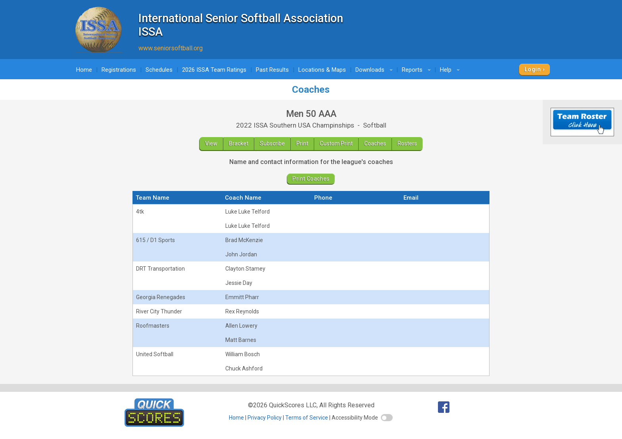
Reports (417, 69)
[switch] (387, 417)
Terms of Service (306, 417)
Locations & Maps (322, 69)
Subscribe (272, 143)
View (211, 143)
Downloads (375, 69)
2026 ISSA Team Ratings (214, 69)
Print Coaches (310, 179)
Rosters (407, 143)
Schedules (159, 69)
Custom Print (336, 143)
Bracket (238, 143)
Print (302, 143)
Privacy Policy (265, 417)
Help (451, 69)
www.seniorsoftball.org (170, 48)
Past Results (272, 69)
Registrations (119, 69)
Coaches (375, 143)
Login (532, 69)
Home (84, 69)
